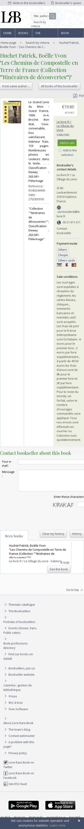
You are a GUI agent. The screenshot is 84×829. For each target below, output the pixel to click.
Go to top (75, 594)
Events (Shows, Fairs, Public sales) (20, 634)
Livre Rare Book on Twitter (18, 768)
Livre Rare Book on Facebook (18, 779)
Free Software (18, 713)
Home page (7, 34)
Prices (13, 700)
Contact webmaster (19, 740)
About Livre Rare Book (18, 727)
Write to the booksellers (26, 3)
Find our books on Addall (18, 660)
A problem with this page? (18, 748)
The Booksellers (45, 34)
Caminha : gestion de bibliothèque (17, 691)
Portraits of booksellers (19, 626)
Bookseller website (18, 678)
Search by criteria (38, 24)
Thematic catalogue (19, 608)
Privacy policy (15, 757)
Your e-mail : (7, 463)
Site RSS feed (15, 788)
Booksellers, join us (19, 672)
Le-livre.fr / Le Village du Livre (65, 126)
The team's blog (16, 733)
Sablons (63, 135)
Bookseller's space (66, 3)
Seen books (14, 540)
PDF (78, 96)
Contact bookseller (64, 230)
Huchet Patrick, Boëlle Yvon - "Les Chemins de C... (39, 45)
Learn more (58, 825)
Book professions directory (70, 34)
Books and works (23, 34)
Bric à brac (16, 707)
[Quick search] (43, 16)
